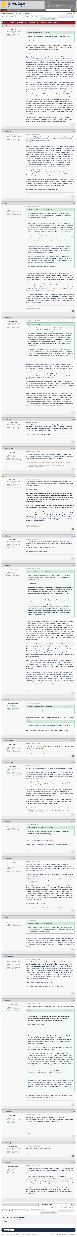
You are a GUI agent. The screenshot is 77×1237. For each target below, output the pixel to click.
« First (13, 16)
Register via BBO (52, 6)
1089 (20, 16)
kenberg (8, 131)
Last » (42, 16)
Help (71, 7)
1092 (31, 16)
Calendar (17, 10)
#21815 (73, 917)
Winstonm (9, 740)
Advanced (75, 10)
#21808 (73, 536)
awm (7, 203)
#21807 (73, 476)
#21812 (73, 762)
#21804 (73, 317)
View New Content (67, 13)
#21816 (73, 956)
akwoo (7, 917)
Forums (4, 10)
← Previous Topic (53, 1207)
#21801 (73, 26)
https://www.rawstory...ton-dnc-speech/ (39, 982)
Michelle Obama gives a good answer (37, 481)
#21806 (73, 448)
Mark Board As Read (31, 1234)
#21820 (73, 1162)
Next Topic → (72, 1207)
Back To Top (5, 1234)
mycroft (8, 858)
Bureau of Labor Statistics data (36, 1047)
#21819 (73, 1143)
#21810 (73, 700)
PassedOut (9, 448)
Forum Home (12, 1234)
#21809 (73, 565)
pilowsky (8, 536)
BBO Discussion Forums (8, 13)
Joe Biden (58, 1073)
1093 (35, 16)
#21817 (73, 1000)
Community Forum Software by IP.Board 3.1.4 (63, 1234)
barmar (7, 700)
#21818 (73, 1111)
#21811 (73, 740)
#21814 (73, 858)
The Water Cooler (27, 13)
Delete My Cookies (21, 1234)
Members (10, 10)
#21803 (73, 203)
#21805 (73, 419)
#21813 (73, 821)
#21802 (73, 131)
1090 (24, 16)
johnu (7, 26)
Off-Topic (18, 13)
